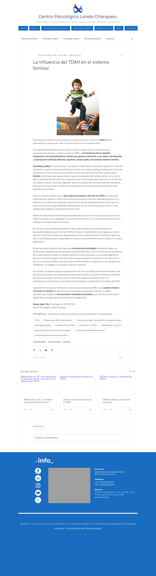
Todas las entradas (29, 38)
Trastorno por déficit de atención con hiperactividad (99, 320)
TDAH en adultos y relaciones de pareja (116, 401)
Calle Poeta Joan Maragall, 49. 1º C (109, 472)
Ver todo (132, 371)
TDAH (36, 320)
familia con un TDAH (88, 325)
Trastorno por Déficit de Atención (58, 320)
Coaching (110, 38)
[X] (38, 500)
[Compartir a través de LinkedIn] (46, 350)
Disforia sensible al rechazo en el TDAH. (77, 401)
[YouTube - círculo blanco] (38, 493)
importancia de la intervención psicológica (52, 330)
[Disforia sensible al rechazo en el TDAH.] (78, 386)
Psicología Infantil (50, 38)
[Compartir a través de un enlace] (52, 350)
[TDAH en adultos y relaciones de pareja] (117, 386)
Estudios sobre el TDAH (65, 325)
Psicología (66, 342)
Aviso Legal (59, 528)
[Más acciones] (121, 55)
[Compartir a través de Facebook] (34, 350)
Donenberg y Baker (42, 325)
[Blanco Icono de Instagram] (38, 485)
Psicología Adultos (92, 38)
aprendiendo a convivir (111, 325)
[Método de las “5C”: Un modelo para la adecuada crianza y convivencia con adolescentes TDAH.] (38, 386)
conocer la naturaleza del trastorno (90, 330)
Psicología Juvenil (71, 38)
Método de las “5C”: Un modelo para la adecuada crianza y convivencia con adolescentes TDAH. (38, 401)
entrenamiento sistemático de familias (51, 335)
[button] (132, 39)
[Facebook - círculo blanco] (38, 471)
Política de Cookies (94, 528)
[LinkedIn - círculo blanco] (38, 478)
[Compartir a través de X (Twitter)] (40, 350)
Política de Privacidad (75, 528)
